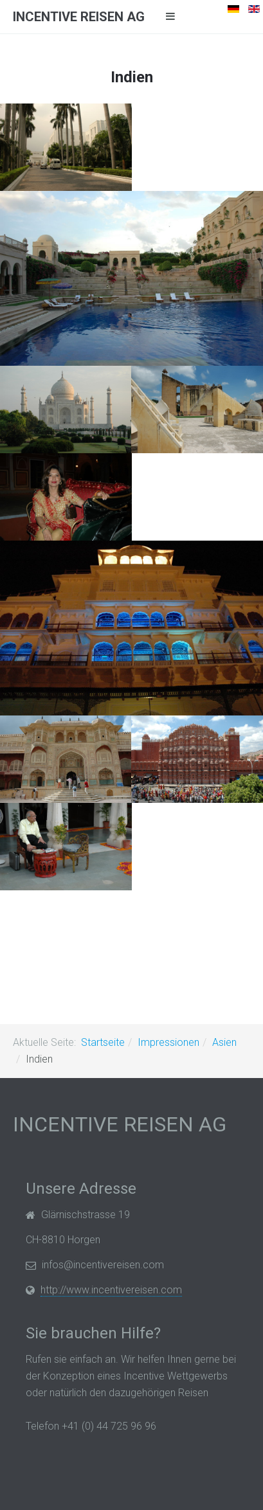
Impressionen (168, 1042)
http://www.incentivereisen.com (111, 1290)
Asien (224, 1042)
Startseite (103, 1042)
